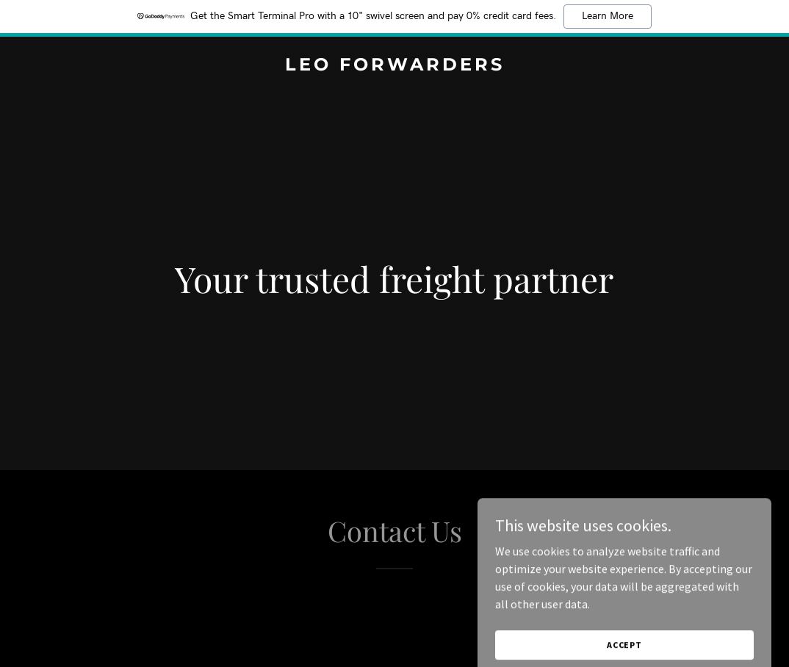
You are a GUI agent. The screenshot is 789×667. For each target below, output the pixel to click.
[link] (394, 66)
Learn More (607, 16)
